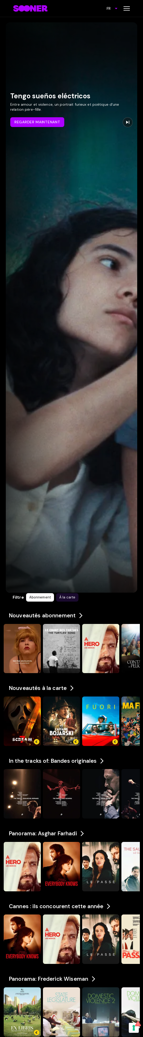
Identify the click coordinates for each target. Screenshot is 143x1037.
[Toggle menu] (127, 8)
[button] (40, 597)
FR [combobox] (109, 8)
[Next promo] (128, 122)
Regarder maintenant (37, 122)
